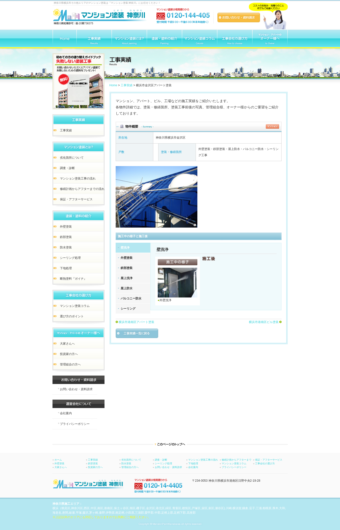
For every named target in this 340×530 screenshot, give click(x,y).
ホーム (58, 460)
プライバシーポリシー (234, 467)
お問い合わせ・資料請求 (168, 467)
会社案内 (193, 467)
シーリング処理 (163, 463)
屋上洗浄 (126, 278)
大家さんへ (60, 467)
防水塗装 (126, 463)
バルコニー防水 (131, 298)
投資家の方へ (95, 467)
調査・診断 (161, 460)
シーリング (128, 308)
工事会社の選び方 (265, 463)
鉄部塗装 (126, 268)
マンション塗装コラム (234, 463)
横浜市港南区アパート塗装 (136, 322)
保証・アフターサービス (268, 460)
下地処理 (193, 463)
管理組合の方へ (130, 467)
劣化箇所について (131, 460)
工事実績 (126, 85)
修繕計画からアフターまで (236, 460)
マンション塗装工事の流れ (203, 460)
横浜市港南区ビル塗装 (264, 322)
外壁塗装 (126, 258)
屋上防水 (126, 288)
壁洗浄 (125, 247)
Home (113, 85)
